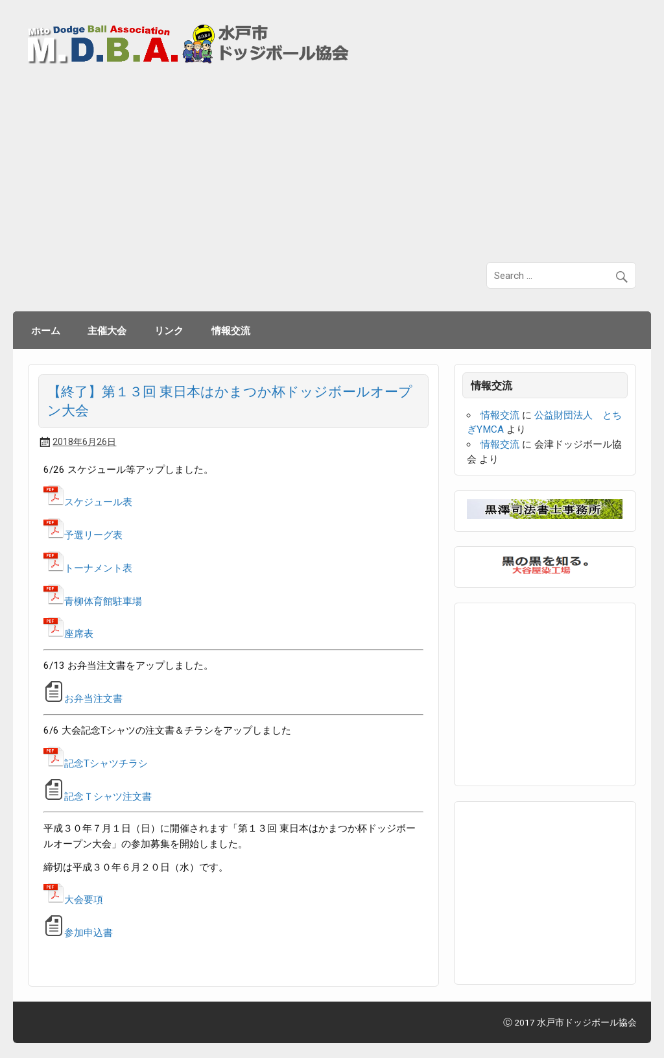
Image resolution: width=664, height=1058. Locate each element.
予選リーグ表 (83, 535)
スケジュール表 (87, 502)
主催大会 (107, 330)
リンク (169, 330)
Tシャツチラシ (116, 763)
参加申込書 (78, 933)
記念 (63, 763)
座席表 (68, 634)
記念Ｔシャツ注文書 (108, 796)
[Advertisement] (332, 164)
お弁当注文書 (93, 698)
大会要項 (73, 900)
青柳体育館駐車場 (92, 601)
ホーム (45, 330)
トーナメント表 (87, 568)
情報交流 (230, 330)
